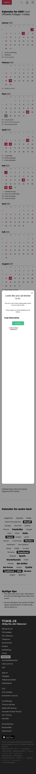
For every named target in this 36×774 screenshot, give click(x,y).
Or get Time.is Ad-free (11, 318)
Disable (18, 323)
